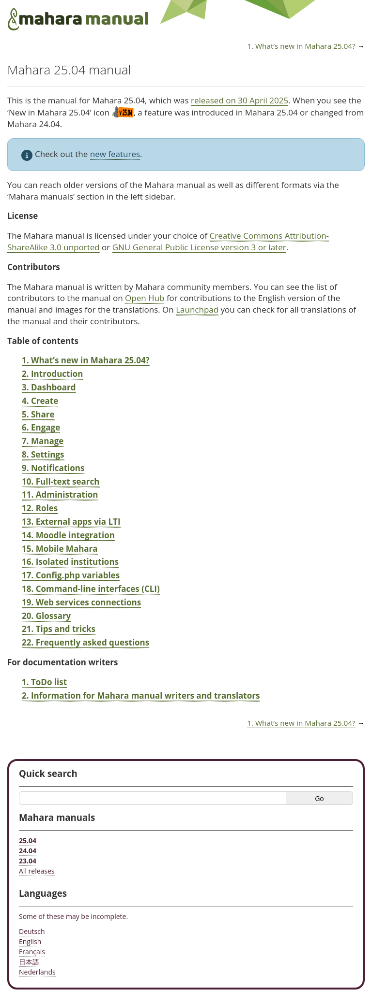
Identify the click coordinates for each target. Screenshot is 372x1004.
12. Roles (40, 508)
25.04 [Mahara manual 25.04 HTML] (27, 840)
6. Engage (41, 427)
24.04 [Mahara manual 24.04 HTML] (27, 850)
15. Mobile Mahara (60, 548)
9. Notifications (53, 467)
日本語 (29, 961)
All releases (37, 870)
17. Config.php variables (71, 575)
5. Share (38, 414)
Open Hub (144, 297)
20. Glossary (46, 615)
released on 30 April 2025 (239, 100)
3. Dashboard (49, 387)
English (30, 941)
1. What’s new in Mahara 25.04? (86, 360)
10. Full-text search (61, 481)
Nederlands (37, 971)
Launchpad (197, 309)
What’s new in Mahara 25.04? (301, 46)
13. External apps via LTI (71, 521)
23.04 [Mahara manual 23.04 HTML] (27, 860)
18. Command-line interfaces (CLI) (91, 588)
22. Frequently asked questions (85, 642)
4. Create (40, 400)
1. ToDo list (44, 682)
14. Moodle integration (68, 535)
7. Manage (42, 440)
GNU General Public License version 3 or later (199, 247)
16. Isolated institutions (70, 561)
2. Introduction (52, 373)
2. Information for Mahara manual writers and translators (141, 695)
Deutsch (32, 931)
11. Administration (60, 494)
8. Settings (43, 454)
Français (32, 951)
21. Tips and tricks (58, 628)
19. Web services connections (81, 602)
